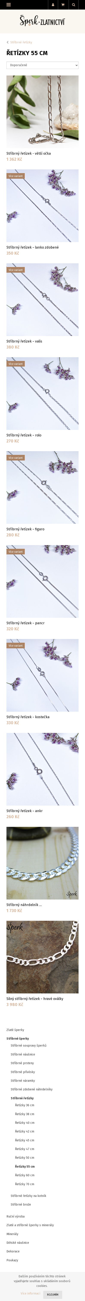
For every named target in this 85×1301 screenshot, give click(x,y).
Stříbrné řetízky (21, 42)
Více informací (30, 1293)
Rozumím (52, 1294)
